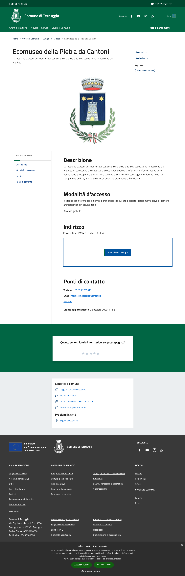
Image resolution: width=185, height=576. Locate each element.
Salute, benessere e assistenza (108, 483)
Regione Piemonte (18, 3)
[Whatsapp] (147, 16)
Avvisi (138, 484)
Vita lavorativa (58, 484)
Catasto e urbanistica (61, 494)
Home (15, 38)
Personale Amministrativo (21, 499)
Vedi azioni (142, 58)
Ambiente (98, 478)
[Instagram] (140, 16)
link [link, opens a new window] (119, 559)
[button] (93, 571)
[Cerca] (172, 15)
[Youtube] (133, 16)
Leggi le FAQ (57, 529)
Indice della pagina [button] (24, 155)
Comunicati (140, 478)
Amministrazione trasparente (107, 519)
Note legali (98, 529)
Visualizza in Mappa (118, 252)
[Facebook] (126, 16)
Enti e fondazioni (17, 489)
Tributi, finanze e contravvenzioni (109, 473)
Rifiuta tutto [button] (104, 564)
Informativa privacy (102, 524)
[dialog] (92, 559)
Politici (12, 494)
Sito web (67, 301)
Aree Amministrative (19, 478)
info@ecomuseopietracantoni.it (85, 295)
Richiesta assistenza (61, 535)
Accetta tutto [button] (81, 565)
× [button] (182, 545)
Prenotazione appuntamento (65, 519)
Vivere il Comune (30, 38)
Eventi (138, 503)
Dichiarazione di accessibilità (107, 535)
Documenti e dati (17, 504)
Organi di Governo (18, 473)
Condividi (142, 52)
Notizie (138, 473)
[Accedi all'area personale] (161, 3)
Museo (57, 38)
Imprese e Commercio (61, 489)
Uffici (11, 484)
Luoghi (46, 38)
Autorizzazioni (100, 488)
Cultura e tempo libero (62, 478)
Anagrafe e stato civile (62, 473)
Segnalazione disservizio (63, 524)
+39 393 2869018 (82, 290)
